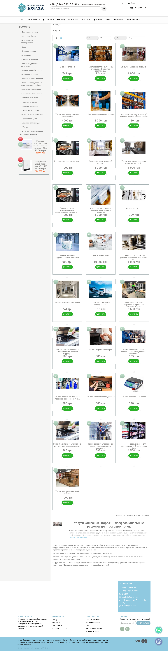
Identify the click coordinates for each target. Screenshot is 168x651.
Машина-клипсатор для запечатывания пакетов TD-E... (40, 144)
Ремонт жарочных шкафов (100, 350)
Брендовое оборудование (32, 114)
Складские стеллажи (30, 110)
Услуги (86, 20)
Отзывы (98, 20)
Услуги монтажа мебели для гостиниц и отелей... (133, 162)
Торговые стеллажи (29, 32)
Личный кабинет (93, 620)
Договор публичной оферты (80, 640)
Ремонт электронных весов (134, 397)
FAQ (108, 20)
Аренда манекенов (134, 208)
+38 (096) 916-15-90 (130, 591)
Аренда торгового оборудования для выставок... (67, 256)
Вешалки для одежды (30, 123)
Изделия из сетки (29, 102)
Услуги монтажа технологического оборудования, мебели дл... (67, 210)
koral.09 (125, 594)
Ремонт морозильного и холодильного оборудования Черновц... (134, 352)
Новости (73, 20)
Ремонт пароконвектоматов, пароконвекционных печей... (67, 398)
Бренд (54, 620)
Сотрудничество (61, 642)
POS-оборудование (29, 74)
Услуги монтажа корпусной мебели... (67, 492)
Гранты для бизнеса (100, 255)
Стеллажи (48, 20)
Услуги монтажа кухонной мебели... (100, 162)
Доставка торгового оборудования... (101, 303)
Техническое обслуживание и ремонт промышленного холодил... (100, 446)
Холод (61, 20)
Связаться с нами (24, 645)
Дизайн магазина (67, 67)
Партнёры (56, 623)
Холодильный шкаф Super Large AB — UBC (40, 163)
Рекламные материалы (31, 89)
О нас (20, 640)
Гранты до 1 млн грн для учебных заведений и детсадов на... (133, 257)
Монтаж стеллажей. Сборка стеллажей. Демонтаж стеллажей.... (101, 69)
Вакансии (21, 642)
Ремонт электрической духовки (101, 397)
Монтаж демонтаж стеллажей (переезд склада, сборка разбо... (134, 115)
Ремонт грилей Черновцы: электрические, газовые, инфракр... (67, 352)
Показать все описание (78, 538)
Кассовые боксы (28, 36)
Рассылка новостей (94, 628)
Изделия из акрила (29, 98)
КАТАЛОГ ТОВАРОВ (30, 20)
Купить (67, 78)
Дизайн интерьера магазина (67, 302)
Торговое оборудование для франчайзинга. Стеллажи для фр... (134, 446)
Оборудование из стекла (31, 94)
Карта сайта (57, 625)
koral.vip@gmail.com (130, 597)
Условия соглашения (54, 640)
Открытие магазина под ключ (134, 67)
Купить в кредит (47, 642)
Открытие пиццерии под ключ (67, 161)
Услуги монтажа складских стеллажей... (67, 115)
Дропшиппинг (74, 642)
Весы (23, 47)
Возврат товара (92, 631)
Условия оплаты (38, 640)
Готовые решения (33, 642)
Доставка (27, 640)
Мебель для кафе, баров (31, 70)
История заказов (93, 623)
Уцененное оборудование (32, 131)
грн (123, 3)
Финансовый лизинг (100, 640)
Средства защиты (29, 119)
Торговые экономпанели (32, 79)
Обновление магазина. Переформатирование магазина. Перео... (134, 304)
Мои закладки (92, 625)
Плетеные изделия (29, 60)
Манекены (26, 55)
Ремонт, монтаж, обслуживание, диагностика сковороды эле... (67, 445)
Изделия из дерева (29, 106)
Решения (118, 20)
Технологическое (28, 51)
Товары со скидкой (60, 628)
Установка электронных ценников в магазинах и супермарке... (100, 210)
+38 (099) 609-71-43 (130, 588)
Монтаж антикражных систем (101, 114)
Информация (133, 20)
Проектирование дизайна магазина (94, 642)
